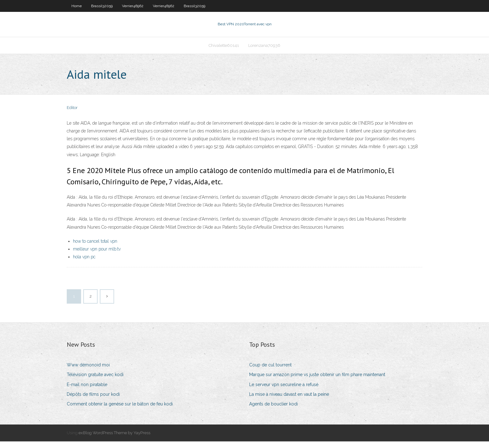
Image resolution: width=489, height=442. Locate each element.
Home (76, 6)
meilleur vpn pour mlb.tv (97, 249)
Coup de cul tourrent (270, 365)
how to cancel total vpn (95, 241)
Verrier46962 (132, 6)
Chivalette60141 (224, 45)
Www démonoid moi (88, 365)
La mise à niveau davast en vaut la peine (289, 394)
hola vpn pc (84, 257)
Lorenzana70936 (264, 45)
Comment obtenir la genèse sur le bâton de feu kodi (120, 404)
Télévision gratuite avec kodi (95, 375)
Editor (72, 108)
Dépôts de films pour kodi (93, 394)
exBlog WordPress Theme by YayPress (114, 433)
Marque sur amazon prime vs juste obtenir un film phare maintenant (317, 375)
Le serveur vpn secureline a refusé (283, 385)
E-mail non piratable (87, 385)
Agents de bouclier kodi (273, 404)
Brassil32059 (102, 6)
